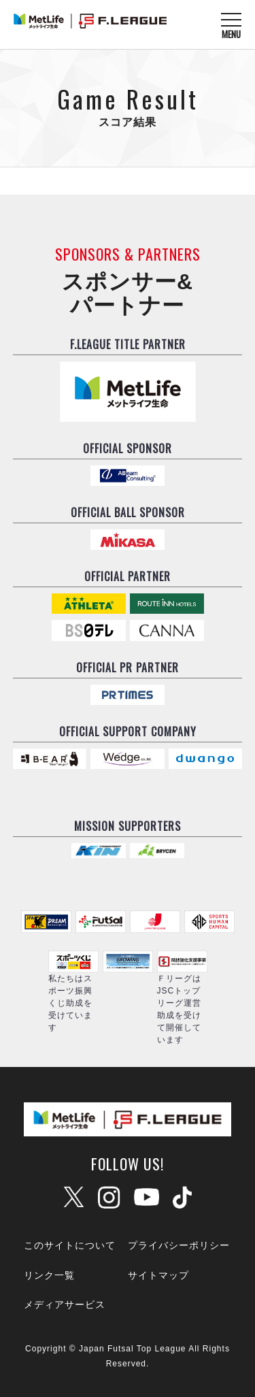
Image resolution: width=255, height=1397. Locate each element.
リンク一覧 (49, 1275)
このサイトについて (70, 1245)
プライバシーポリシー (179, 1245)
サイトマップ (158, 1275)
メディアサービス (64, 1304)
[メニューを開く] (231, 25)
